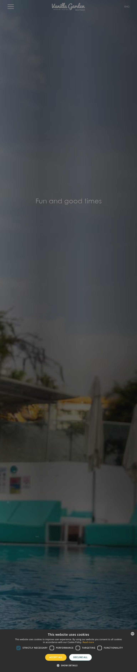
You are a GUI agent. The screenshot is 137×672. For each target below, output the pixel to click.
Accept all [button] (55, 657)
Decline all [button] (80, 657)
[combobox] (132, 634)
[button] (68, 665)
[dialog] (68, 650)
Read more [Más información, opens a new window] (88, 642)
